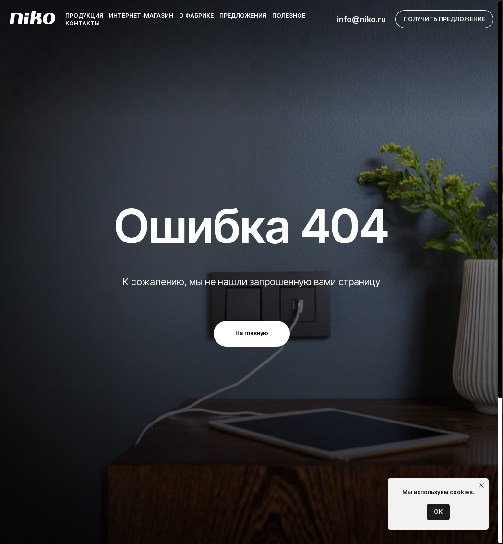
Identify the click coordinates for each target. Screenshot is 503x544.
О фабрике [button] (196, 15)
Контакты (82, 23)
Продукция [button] (84, 15)
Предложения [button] (242, 15)
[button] (444, 19)
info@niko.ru (361, 19)
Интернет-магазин (141, 15)
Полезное (288, 15)
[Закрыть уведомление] (481, 485)
